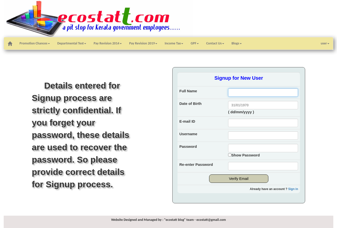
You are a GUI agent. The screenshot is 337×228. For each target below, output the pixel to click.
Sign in (293, 189)
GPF (195, 43)
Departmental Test (71, 43)
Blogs (237, 43)
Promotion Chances (35, 43)
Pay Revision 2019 (143, 43)
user (325, 43)
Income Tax (174, 43)
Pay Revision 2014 (108, 43)
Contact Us (215, 43)
